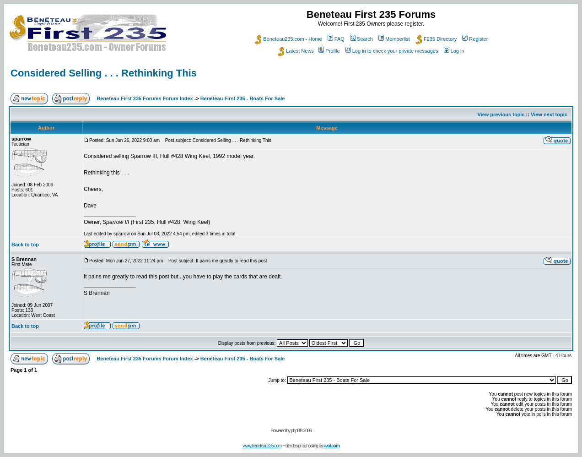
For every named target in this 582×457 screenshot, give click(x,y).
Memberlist (394, 39)
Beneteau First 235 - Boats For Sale (242, 98)
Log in (454, 51)
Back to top (25, 244)
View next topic (549, 114)
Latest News (296, 51)
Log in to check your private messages (391, 51)
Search (361, 39)
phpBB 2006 (301, 430)
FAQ (336, 39)
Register (475, 39)
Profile (329, 51)
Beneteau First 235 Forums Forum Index (145, 98)
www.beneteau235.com (261, 445)
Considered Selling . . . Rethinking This (104, 73)
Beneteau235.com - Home (288, 39)
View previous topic (500, 114)
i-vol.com (331, 445)
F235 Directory (436, 39)
